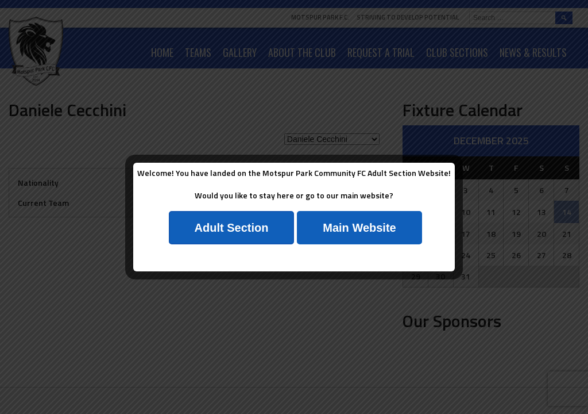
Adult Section (232, 227)
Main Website (359, 227)
